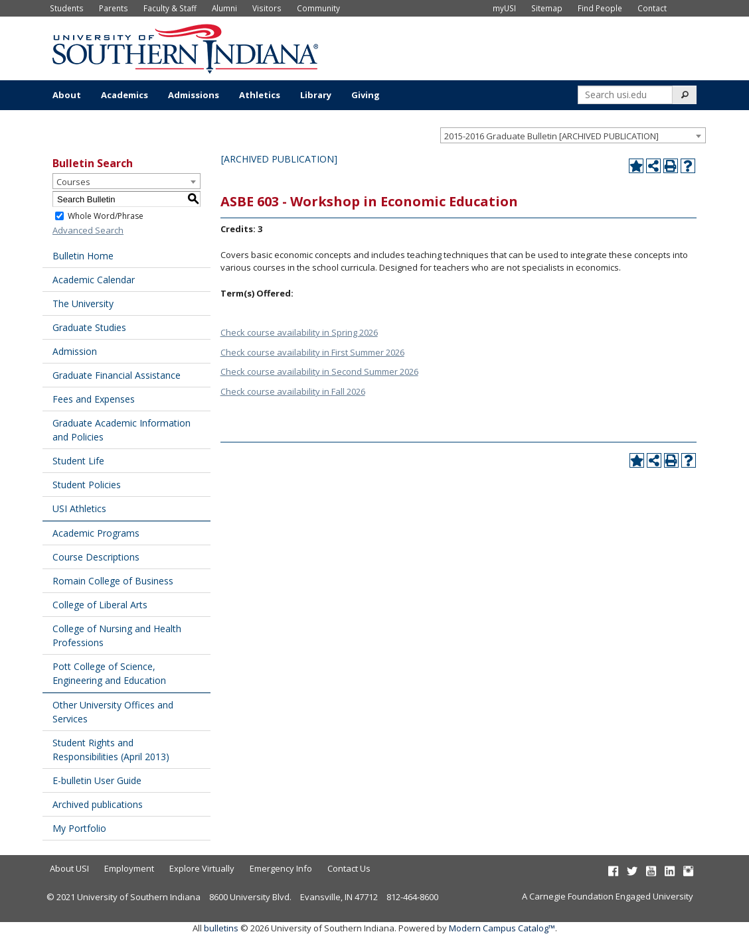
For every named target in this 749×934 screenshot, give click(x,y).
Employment (129, 868)
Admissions (193, 95)
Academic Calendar (93, 279)
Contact (652, 8)
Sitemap (546, 8)
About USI (69, 868)
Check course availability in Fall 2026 (292, 391)
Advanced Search (88, 230)
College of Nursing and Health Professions (116, 635)
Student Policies (86, 484)
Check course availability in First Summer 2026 (312, 352)
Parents (113, 8)
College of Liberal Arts (99, 604)
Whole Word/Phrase (105, 216)
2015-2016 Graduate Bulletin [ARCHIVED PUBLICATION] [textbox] (551, 136)
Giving (365, 95)
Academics (124, 95)
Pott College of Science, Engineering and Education (109, 673)
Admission (74, 351)
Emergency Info (281, 868)
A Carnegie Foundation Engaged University (607, 896)
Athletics (259, 95)
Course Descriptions (95, 557)
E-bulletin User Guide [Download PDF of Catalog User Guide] (96, 780)
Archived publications (97, 804)
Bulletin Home (83, 255)
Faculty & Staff (170, 8)
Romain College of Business (112, 580)
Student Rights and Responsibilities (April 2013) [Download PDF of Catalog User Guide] (110, 749)
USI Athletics (79, 508)
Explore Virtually (201, 868)
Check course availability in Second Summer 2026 (319, 371)
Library (315, 95)
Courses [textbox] (73, 182)
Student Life (78, 460)
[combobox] (573, 135)
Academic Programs (95, 533)
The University (83, 303)
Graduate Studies (89, 327)
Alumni (224, 8)
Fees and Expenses (93, 399)
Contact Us (349, 868)
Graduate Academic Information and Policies (121, 430)
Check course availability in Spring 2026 (299, 332)
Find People (600, 8)
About (66, 95)
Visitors (267, 8)
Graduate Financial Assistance (116, 375)
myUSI (504, 8)
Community (318, 8)
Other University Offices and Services (112, 712)
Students (67, 8)
